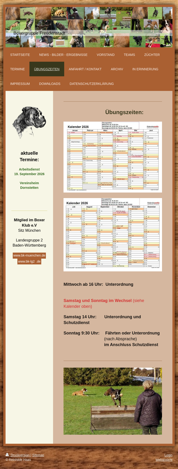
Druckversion (18, 455)
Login (168, 455)
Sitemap (38, 455)
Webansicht (164, 460)
